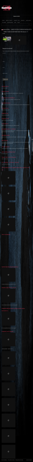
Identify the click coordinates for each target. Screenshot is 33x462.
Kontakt (18, 22)
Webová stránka (5, 73)
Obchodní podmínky (10, 22)
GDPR (15, 22)
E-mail (4, 67)
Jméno (4, 61)
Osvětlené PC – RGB (16, 20)
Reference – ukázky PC (9, 20)
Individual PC (23, 20)
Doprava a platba (28, 20)
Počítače (3, 20)
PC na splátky (4, 22)
